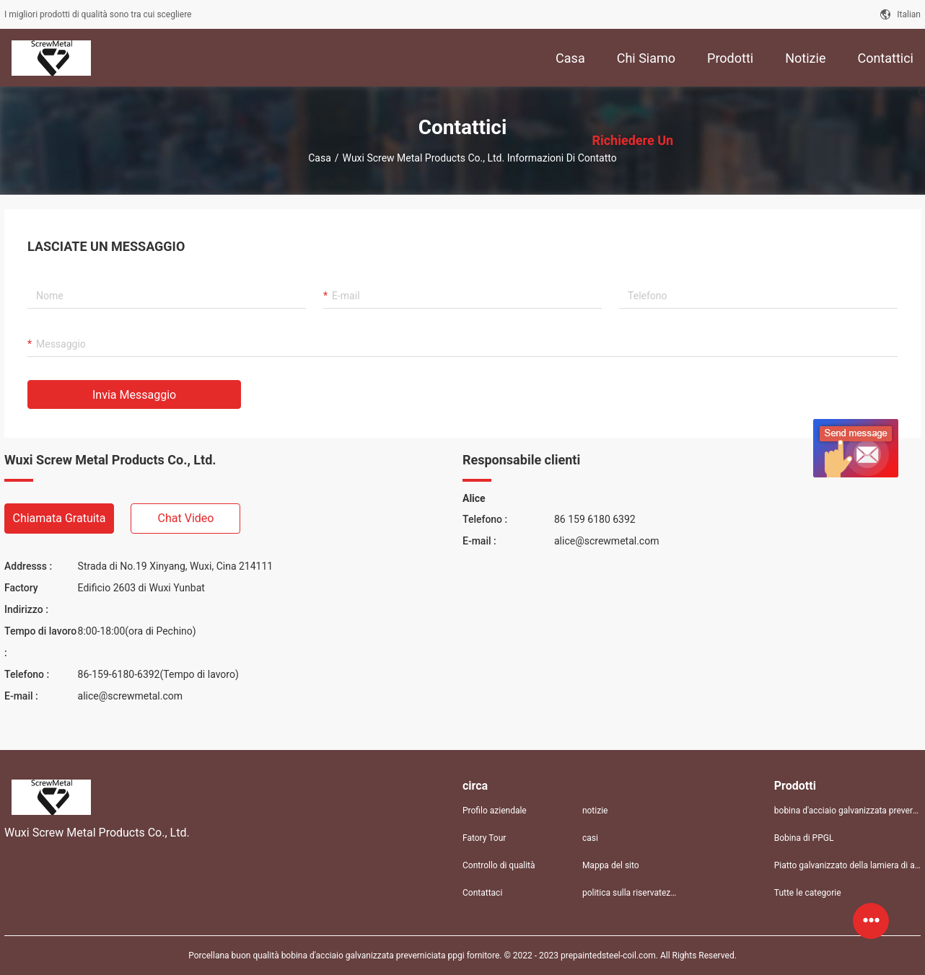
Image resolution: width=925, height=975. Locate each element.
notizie (595, 811)
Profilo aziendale (494, 811)
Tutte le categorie (807, 893)
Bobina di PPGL (804, 838)
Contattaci (482, 893)
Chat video (186, 518)
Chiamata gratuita (58, 518)
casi (590, 838)
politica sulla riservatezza (630, 893)
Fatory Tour (484, 838)
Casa (319, 158)
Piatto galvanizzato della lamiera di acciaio (847, 865)
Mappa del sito (610, 865)
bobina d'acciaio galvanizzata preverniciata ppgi (847, 811)
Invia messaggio (134, 395)
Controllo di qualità (498, 865)
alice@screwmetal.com (130, 696)
